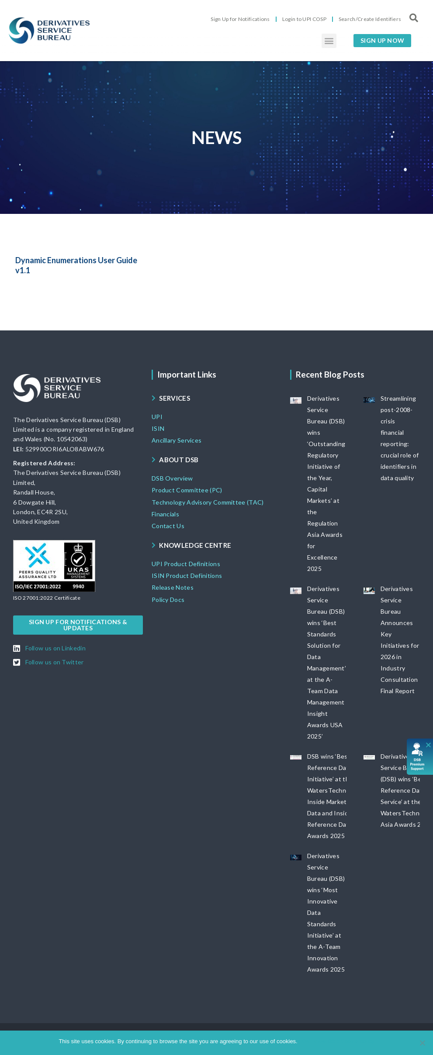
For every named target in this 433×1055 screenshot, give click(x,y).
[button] (329, 41)
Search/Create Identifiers (370, 19)
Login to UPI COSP (304, 19)
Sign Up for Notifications (240, 19)
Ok (305, 1041)
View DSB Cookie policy (343, 1041)
